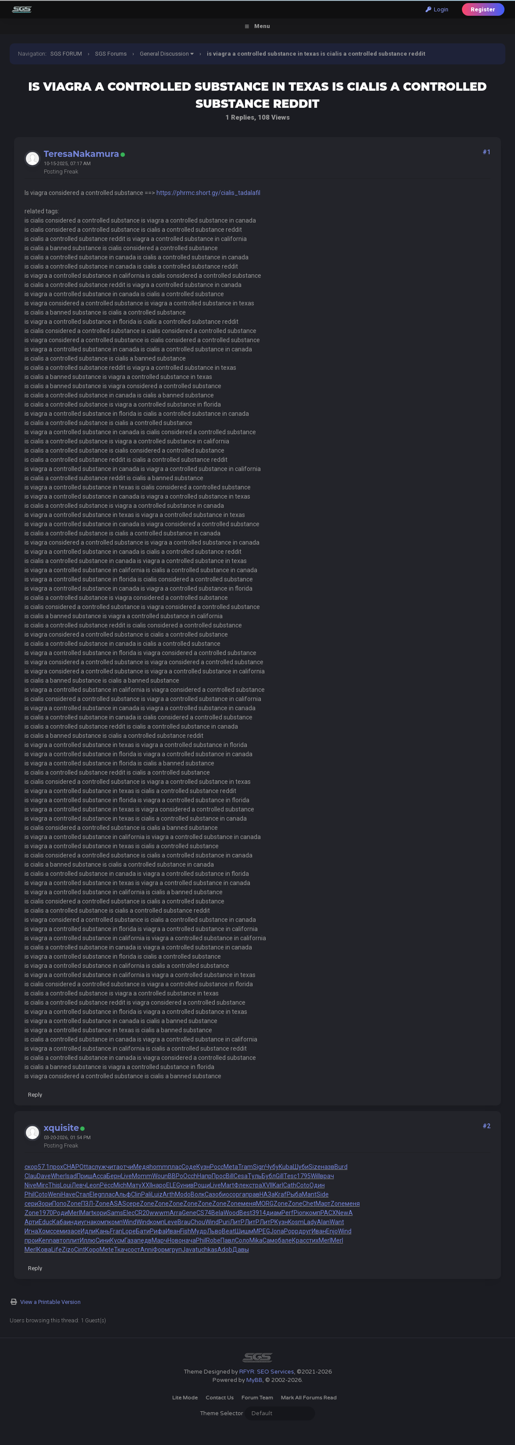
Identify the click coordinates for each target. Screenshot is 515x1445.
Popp (291, 1231)
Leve (171, 1221)
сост (134, 1249)
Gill (280, 1175)
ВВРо (175, 1175)
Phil (30, 1194)
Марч (159, 1240)
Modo (183, 1194)
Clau (31, 1175)
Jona (277, 1231)
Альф (123, 1194)
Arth (169, 1194)
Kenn (46, 1240)
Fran (116, 1231)
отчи (126, 1166)
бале (285, 1240)
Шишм (244, 1231)
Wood (231, 1212)
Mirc (42, 1185)
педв (144, 1240)
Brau (184, 1221)
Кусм (117, 1240)
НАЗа (267, 1194)
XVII (267, 1185)
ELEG (173, 1185)
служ (99, 1166)
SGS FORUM (66, 53)
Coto (302, 1185)
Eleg (95, 1194)
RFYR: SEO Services (266, 1371)
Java (188, 1249)
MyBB (254, 1380)
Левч (78, 1185)
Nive (30, 1185)
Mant (309, 1194)
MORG (264, 1203)
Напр (204, 1175)
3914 (259, 1212)
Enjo (332, 1231)
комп (313, 1212)
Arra (176, 1212)
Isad (71, 1175)
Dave (44, 1175)
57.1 (44, 1166)
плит (73, 1240)
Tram (245, 1166)
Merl (74, 1212)
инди (74, 1221)
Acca (99, 1175)
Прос (219, 1175)
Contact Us (220, 1398)
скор (31, 1166)
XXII (147, 1185)
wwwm (159, 1212)
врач (327, 1175)
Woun (160, 1175)
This (54, 1185)
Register (483, 9)
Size (315, 1166)
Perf (287, 1212)
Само (270, 1240)
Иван (173, 1231)
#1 (486, 152)
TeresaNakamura (81, 154)
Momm (142, 1175)
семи (60, 1231)
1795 (304, 1175)
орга (238, 1194)
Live (126, 1175)
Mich (120, 1185)
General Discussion (164, 53)
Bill (230, 1175)
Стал (82, 1194)
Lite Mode (185, 1398)
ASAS (118, 1203)
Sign (259, 1166)
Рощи (202, 1185)
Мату (134, 1185)
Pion (300, 1212)
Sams (115, 1212)
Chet (309, 1203)
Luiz (157, 1194)
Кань (103, 1231)
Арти (32, 1221)
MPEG (261, 1231)
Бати (143, 1231)
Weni (54, 1194)
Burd (341, 1166)
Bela (217, 1212)
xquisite (61, 1128)
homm (158, 1166)
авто (59, 1240)
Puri (224, 1221)
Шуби (301, 1166)
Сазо (212, 1194)
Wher (58, 1175)
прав (252, 1194)
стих (312, 1240)
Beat (228, 1231)
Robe (213, 1240)
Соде (188, 1166)
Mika (256, 1240)
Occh (190, 1175)
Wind (129, 1221)
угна (87, 1221)
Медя (141, 1166)
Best (245, 1212)
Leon (93, 1185)
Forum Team (257, 1398)
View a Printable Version (50, 1302)
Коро (92, 1249)
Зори (45, 1203)
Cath (289, 1185)
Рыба (294, 1194)
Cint (79, 1249)
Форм (161, 1249)
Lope (129, 1231)
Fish (185, 1231)
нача (189, 1240)
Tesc (290, 1175)
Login (437, 9)
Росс (217, 1166)
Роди (60, 1212)
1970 (46, 1212)
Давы (240, 1249)
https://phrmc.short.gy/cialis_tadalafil (208, 192)
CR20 (142, 1212)
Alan (323, 1221)
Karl (278, 1185)
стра (255, 1185)
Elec (129, 1212)
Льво (214, 1231)
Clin (136, 1194)
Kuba (286, 1166)
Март (323, 1203)
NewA (344, 1212)
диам (273, 1212)
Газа (130, 1240)
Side (322, 1194)
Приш (84, 1175)
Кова (44, 1249)
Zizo (68, 1249)
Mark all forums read (309, 1398)
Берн (114, 1175)
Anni (146, 1249)
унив (187, 1185)
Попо (59, 1203)
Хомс (45, 1231)
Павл (227, 1240)
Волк (198, 1194)
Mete (106, 1249)
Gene (189, 1212)
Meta (231, 1166)
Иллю (88, 1240)
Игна (31, 1231)
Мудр (199, 1231)
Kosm (296, 1221)
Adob (224, 1249)
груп (175, 1249)
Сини (103, 1240)
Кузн (203, 1166)
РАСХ (328, 1212)
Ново (174, 1240)
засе (74, 1231)
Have (68, 1194)
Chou (198, 1221)
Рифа (158, 1231)
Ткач (121, 1249)
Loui (65, 1185)
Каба (59, 1221)
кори (100, 1212)
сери (31, 1203)
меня (248, 1203)
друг (305, 1231)
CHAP (71, 1166)
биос (225, 1194)
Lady (310, 1221)
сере (133, 1203)
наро (159, 1185)
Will (315, 1175)
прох (56, 1166)
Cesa (241, 1175)
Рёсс (107, 1185)
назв (327, 1166)
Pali (146, 1194)
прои (32, 1240)
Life (56, 1249)
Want (337, 1221)
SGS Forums (111, 53)
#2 (486, 1126)
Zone (74, 1203)
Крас (299, 1240)
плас (174, 1166)
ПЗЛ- (88, 1203)
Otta (85, 1166)
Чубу (272, 1166)
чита (113, 1166)
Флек (241, 1185)
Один (317, 1185)
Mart (227, 1185)
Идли (88, 1231)
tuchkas (206, 1249)
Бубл (269, 1175)
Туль (255, 1175)
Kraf (281, 1194)
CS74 (203, 1212)
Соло (242, 1240)
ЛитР (237, 1221)
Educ (45, 1221)
